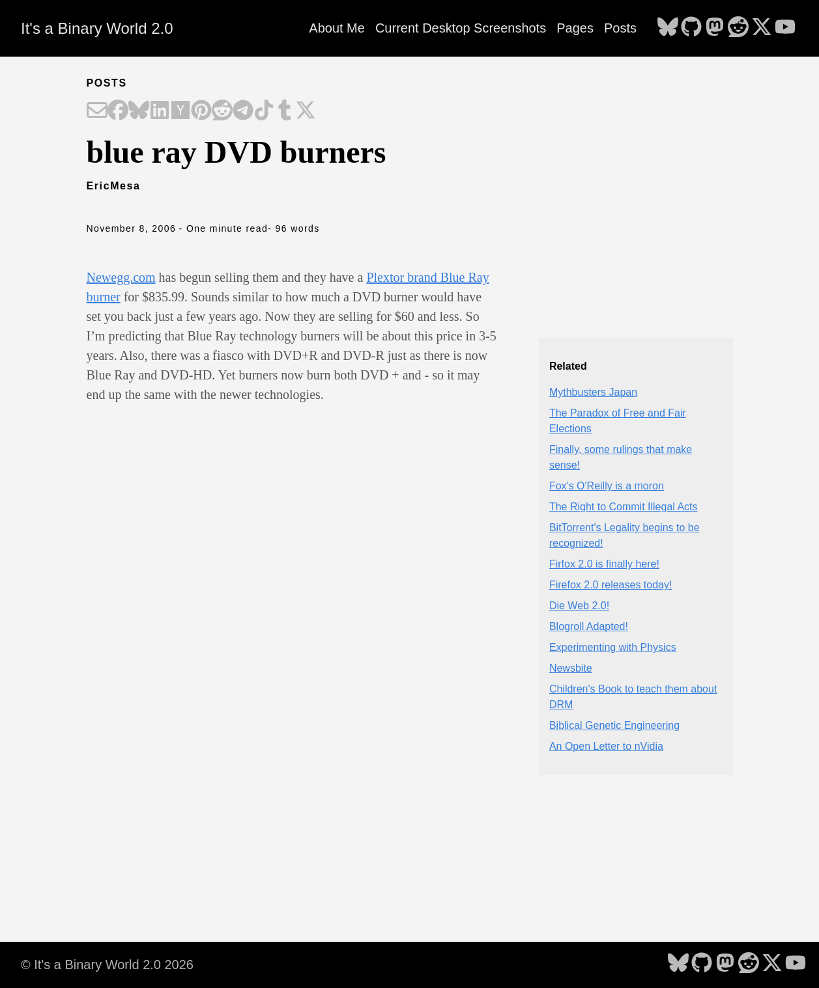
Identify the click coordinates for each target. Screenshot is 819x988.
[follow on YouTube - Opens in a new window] (785, 28)
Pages (575, 28)
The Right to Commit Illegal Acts (623, 506)
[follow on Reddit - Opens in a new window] (738, 28)
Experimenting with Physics (612, 647)
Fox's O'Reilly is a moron (606, 485)
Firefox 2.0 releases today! (610, 584)
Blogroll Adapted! (588, 626)
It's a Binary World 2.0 (97, 28)
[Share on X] (305, 111)
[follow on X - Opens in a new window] (761, 28)
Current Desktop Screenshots (460, 28)
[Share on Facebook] (118, 111)
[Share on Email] (97, 111)
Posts (620, 28)
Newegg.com (121, 277)
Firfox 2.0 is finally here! (604, 563)
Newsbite (570, 668)
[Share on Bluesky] (138, 111)
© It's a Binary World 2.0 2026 (107, 964)
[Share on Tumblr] (284, 111)
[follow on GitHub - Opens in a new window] (691, 28)
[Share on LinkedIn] (159, 111)
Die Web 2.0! (579, 605)
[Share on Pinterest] (201, 111)
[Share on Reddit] (222, 111)
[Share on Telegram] (243, 111)
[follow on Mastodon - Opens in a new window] (714, 28)
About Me (337, 28)
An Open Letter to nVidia (606, 746)
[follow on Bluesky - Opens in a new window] (667, 28)
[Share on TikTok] (263, 111)
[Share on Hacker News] (180, 111)
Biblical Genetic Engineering (614, 725)
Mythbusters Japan (593, 392)
